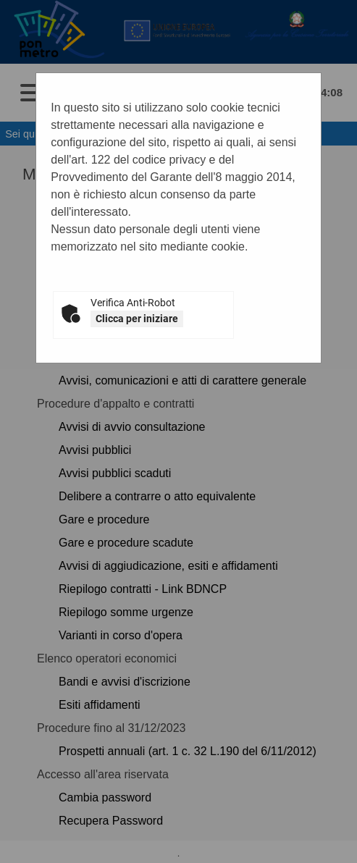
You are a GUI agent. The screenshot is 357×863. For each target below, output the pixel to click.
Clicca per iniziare (137, 318)
